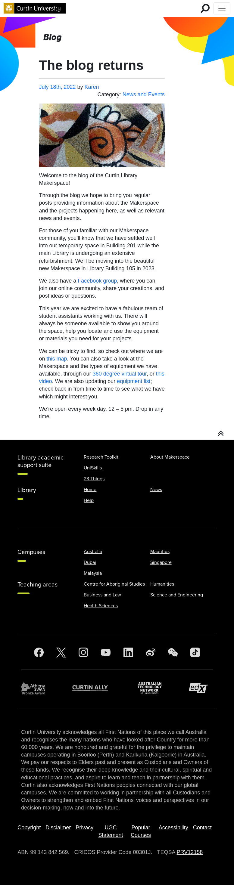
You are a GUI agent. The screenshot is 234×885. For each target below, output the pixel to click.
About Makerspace (170, 457)
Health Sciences (101, 606)
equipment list (133, 381)
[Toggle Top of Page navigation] (222, 8)
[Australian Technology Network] (153, 688)
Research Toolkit (101, 457)
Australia (93, 552)
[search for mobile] (205, 8)
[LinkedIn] (128, 653)
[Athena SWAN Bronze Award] (36, 688)
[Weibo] (150, 653)
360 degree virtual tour (120, 374)
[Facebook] (39, 653)
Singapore (161, 562)
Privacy (84, 828)
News (156, 490)
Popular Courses (141, 831)
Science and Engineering (176, 595)
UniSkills (93, 468)
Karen (92, 87)
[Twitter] (61, 653)
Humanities (162, 584)
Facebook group (97, 281)
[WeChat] (173, 653)
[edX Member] (201, 688)
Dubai (90, 562)
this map (57, 359)
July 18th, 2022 (57, 87)
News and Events (144, 94)
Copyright (29, 828)
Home (90, 490)
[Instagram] (83, 653)
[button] (221, 434)
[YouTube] (106, 653)
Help (89, 500)
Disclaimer (58, 828)
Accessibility (173, 828)
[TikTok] (195, 653)
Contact (202, 828)
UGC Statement (110, 831)
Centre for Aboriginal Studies (114, 584)
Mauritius (160, 552)
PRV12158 (190, 852)
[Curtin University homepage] (35, 8)
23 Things (94, 479)
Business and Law (102, 595)
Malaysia (93, 573)
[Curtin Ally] (94, 688)
